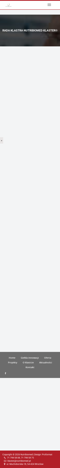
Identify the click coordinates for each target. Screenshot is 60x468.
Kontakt (30, 367)
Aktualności (45, 362)
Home (12, 357)
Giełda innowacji (30, 357)
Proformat (47, 454)
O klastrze (28, 362)
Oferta (47, 357)
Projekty (12, 362)
